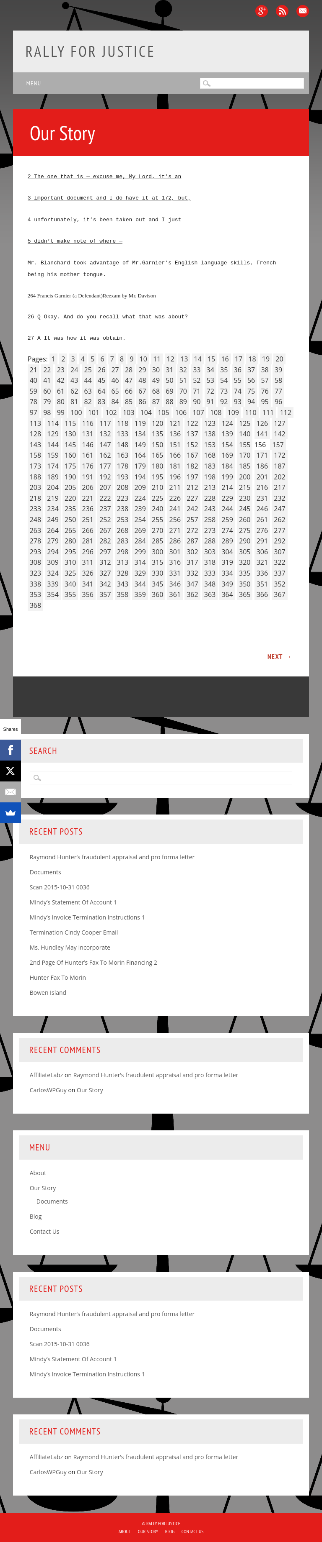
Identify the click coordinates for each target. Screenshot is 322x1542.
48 (142, 380)
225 (157, 498)
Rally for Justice (91, 51)
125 (244, 423)
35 (224, 369)
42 (61, 380)
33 (196, 369)
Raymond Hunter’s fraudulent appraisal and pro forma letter (112, 857)
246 (262, 508)
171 (262, 455)
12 (170, 359)
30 (156, 369)
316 (175, 562)
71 (196, 391)
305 (244, 551)
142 (279, 433)
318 (210, 562)
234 (52, 508)
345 (157, 584)
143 (35, 444)
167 (192, 455)
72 (210, 391)
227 (192, 498)
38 (264, 369)
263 (35, 530)
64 (101, 391)
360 (157, 594)
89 (183, 401)
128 (35, 433)
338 (35, 584)
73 (224, 391)
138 (210, 433)
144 (52, 444)
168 (210, 455)
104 (146, 412)
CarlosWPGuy (48, 1090)
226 (175, 498)
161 (87, 455)
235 (70, 508)
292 (279, 541)
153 (210, 444)
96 (278, 401)
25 (88, 369)
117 (105, 423)
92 (224, 401)
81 (74, 401)
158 (35, 455)
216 (262, 487)
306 (262, 551)
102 (111, 412)
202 (279, 477)
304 (227, 551)
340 (70, 584)
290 (244, 541)
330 (157, 573)
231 (262, 498)
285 (157, 541)
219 (52, 498)
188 (35, 477)
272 (192, 530)
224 (139, 498)
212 (192, 487)
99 (61, 412)
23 (61, 369)
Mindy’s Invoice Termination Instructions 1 (87, 917)
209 (139, 487)
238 (122, 508)
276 (262, 530)
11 (157, 359)
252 (105, 519)
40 (33, 380)
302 (192, 551)
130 (70, 433)
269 (139, 530)
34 (210, 369)
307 (279, 551)
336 (262, 573)
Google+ (261, 11)
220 (70, 498)
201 (262, 477)
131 (87, 433)
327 (105, 573)
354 (52, 594)
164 (139, 455)
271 (175, 530)
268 (122, 530)
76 (264, 391)
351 (262, 584)
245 (244, 508)
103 (128, 412)
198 (210, 477)
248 (35, 519)
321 (262, 562)
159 (52, 455)
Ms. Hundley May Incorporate (70, 947)
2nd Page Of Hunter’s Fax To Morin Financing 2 (93, 962)
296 (87, 551)
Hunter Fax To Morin (58, 977)
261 (262, 519)
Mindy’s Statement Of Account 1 (73, 902)
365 (244, 594)
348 (210, 584)
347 (192, 584)
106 (181, 412)
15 (211, 359)
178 (122, 466)
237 (105, 508)
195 (157, 477)
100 (76, 412)
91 (210, 401)
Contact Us (45, 1231)
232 (279, 498)
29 (142, 369)
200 (244, 477)
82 (88, 401)
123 (210, 423)
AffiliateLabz (46, 1075)
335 (244, 573)
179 (139, 466)
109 (233, 412)
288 (210, 541)
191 (87, 477)
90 (196, 401)
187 (279, 466)
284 (139, 541)
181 (175, 466)
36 (238, 369)
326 (87, 573)
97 (33, 412)
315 (157, 562)
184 (227, 466)
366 (262, 594)
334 (227, 573)
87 (156, 401)
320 (244, 562)
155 (244, 444)
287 (192, 541)
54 (224, 380)
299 (139, 551)
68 (156, 391)
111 (268, 412)
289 (227, 541)
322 (279, 562)
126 (262, 423)
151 (175, 444)
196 (175, 477)
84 (115, 401)
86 (142, 401)
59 (33, 391)
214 (227, 487)
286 (175, 541)
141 (262, 433)
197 (192, 477)
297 (105, 551)
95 (264, 401)
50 (169, 380)
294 (52, 551)
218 (35, 498)
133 (122, 433)
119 (139, 423)
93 (238, 401)
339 (52, 584)
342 (105, 584)
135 (157, 433)
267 (105, 530)
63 (88, 391)
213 (210, 487)
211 (175, 487)
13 (184, 359)
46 (115, 380)
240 (157, 508)
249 (52, 519)
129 (52, 433)
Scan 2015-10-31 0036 (60, 887)
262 (279, 519)
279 (52, 541)
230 (244, 498)
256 (175, 519)
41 (47, 380)
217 (279, 487)
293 (35, 551)
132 (105, 433)
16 (225, 359)
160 (70, 455)
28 (128, 369)
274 (227, 530)
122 (192, 423)
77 (278, 391)
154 (227, 444)
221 (87, 498)
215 (244, 487)
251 (87, 519)
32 (183, 369)
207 (105, 487)
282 (105, 541)
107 (198, 412)
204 (52, 487)
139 (227, 433)
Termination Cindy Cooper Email (74, 932)
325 (70, 573)
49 (156, 380)
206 (87, 487)
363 (210, 594)
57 (264, 380)
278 (35, 541)
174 (52, 466)
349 (227, 584)
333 (210, 573)
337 (279, 573)
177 (105, 466)
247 (279, 508)
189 (52, 477)
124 (227, 423)
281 (87, 541)
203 (35, 487)
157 (277, 444)
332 (192, 573)
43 (74, 380)
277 (279, 530)
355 (70, 594)
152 (192, 444)
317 (192, 562)
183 (210, 466)
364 (227, 594)
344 (139, 584)
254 (139, 519)
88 (169, 401)
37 (251, 369)
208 (122, 487)
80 (61, 401)
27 (115, 369)
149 (139, 444)
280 (70, 541)
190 (70, 477)
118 (122, 423)
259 (227, 519)
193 (122, 477)
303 (210, 551)
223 (122, 498)
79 (47, 401)
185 (244, 466)
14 (198, 359)
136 (175, 433)
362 (192, 594)
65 (115, 391)
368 (35, 605)
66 (128, 391)
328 (122, 573)
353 (35, 594)
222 (105, 498)
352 (279, 584)
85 (128, 401)
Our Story (90, 1090)
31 (169, 369)
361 (175, 594)
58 (278, 380)
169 (227, 455)
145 (70, 444)
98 (47, 412)
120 (157, 423)
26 (101, 369)
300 (157, 551)
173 (35, 466)
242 (192, 508)
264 (52, 530)
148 (122, 444)
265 (70, 530)
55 (238, 380)
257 (192, 519)
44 (88, 380)
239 (139, 508)
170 (244, 455)
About (38, 1173)
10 (143, 359)
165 (157, 455)
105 (163, 412)
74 (238, 391)
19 (266, 359)
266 (87, 530)
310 (70, 562)
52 (196, 380)
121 (175, 423)
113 (35, 423)
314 (139, 562)
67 (142, 391)
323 (35, 573)
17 (238, 359)
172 (279, 455)
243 (210, 508)
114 (52, 423)
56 (251, 380)
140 (244, 433)
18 (252, 359)
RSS (282, 11)
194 (139, 477)
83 (101, 401)
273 (210, 530)
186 (262, 466)
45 (101, 380)
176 (87, 466)
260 (244, 519)
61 (61, 391)
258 (210, 519)
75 (251, 391)
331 (175, 573)
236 (87, 508)
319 (227, 562)
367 (279, 594)
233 (35, 508)
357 (105, 594)
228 (210, 498)
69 (169, 391)
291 (262, 541)
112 (285, 412)
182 (192, 466)
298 (122, 551)
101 (93, 412)
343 (122, 584)
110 (250, 412)
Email (302, 11)
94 (251, 401)
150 (157, 444)
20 (279, 359)
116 (87, 423)
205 (70, 487)
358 (122, 594)
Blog (36, 1216)
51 (183, 380)
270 (157, 530)
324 (52, 573)
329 (139, 573)
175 (70, 466)
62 (74, 391)
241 (175, 508)
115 (70, 423)
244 (227, 508)
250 (70, 519)
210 (157, 487)
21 (33, 369)
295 (70, 551)
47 (128, 380)
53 (210, 380)
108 (215, 412)
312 (105, 562)
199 (227, 477)
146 (87, 444)
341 (87, 584)
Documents (45, 872)
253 (122, 519)
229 (227, 498)
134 (139, 433)
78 (33, 401)
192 (105, 477)
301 (175, 551)
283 (122, 541)
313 (122, 562)
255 (157, 519)
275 (244, 530)
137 (192, 433)
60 (47, 391)
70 (183, 391)
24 (74, 369)
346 (175, 584)
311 (87, 562)
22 (47, 369)
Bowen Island (48, 992)
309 (52, 562)
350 (244, 584)
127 (279, 423)
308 (35, 562)
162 (105, 455)
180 (157, 466)
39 (278, 369)
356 (87, 594)
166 (175, 455)
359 (139, 594)
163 (122, 455)
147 (105, 444)
